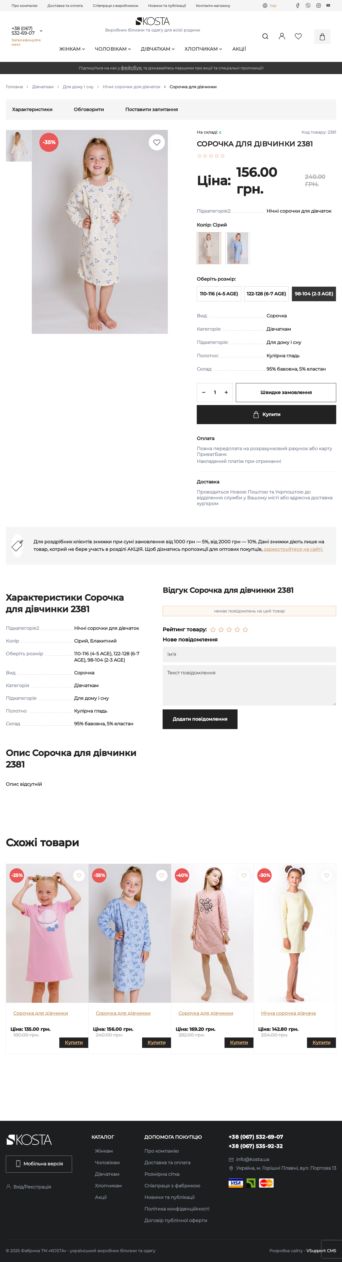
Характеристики (32, 109)
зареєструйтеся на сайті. (293, 549)
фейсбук (131, 68)
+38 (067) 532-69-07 (23, 31)
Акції (239, 49)
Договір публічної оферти (175, 1220)
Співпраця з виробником (115, 5)
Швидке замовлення (286, 392)
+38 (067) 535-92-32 (256, 1146)
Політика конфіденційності (176, 1209)
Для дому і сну (78, 86)
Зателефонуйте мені (26, 42)
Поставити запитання (151, 109)
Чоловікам (113, 49)
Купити (266, 414)
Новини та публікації (167, 5)
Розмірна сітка (161, 1174)
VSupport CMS (321, 1250)
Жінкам (72, 49)
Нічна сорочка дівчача (288, 1013)
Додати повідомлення (200, 719)
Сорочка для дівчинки (40, 1013)
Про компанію (24, 5)
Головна (14, 86)
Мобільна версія (39, 1163)
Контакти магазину (213, 5)
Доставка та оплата (65, 5)
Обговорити (89, 109)
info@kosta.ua (249, 1159)
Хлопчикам (203, 49)
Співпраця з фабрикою (172, 1186)
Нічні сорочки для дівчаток (131, 86)
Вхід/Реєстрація (28, 1187)
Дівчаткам (157, 49)
